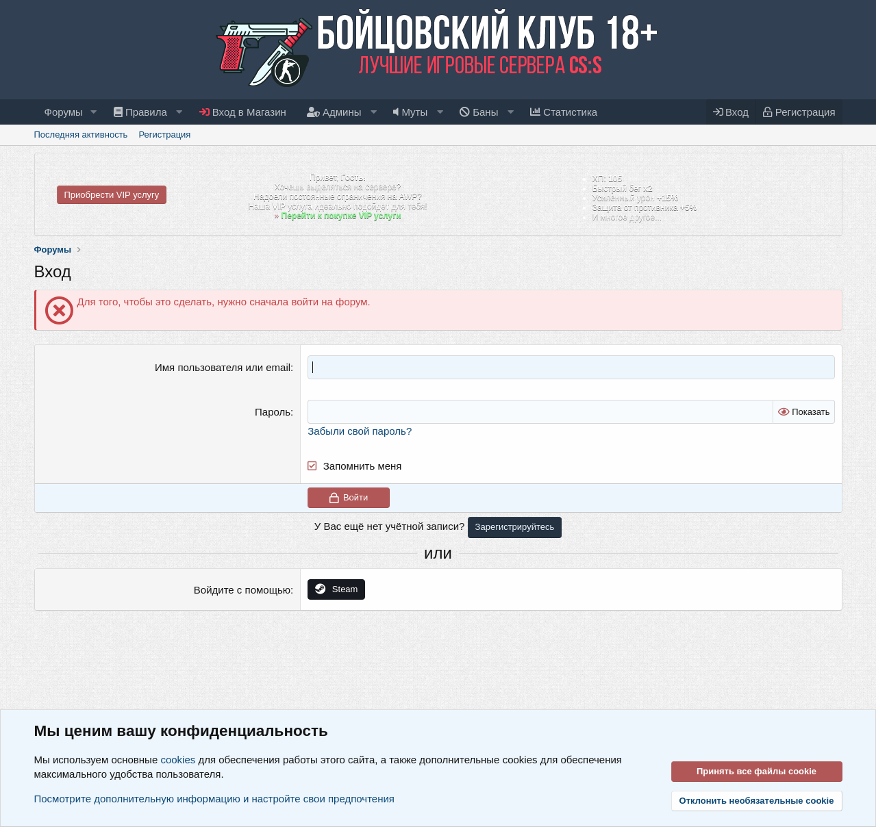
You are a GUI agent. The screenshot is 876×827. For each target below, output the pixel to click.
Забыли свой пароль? (360, 431)
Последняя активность (81, 134)
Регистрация (164, 134)
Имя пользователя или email (222, 367)
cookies (177, 759)
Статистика (563, 112)
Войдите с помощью (242, 590)
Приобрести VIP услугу (112, 195)
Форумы (64, 112)
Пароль (272, 412)
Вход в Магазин (242, 112)
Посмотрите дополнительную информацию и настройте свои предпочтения (214, 798)
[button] (93, 112)
